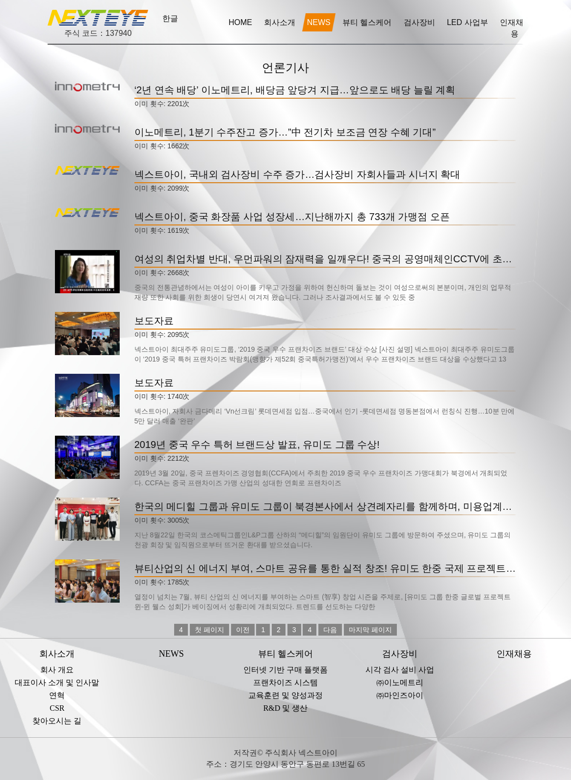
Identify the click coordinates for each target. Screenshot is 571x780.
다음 (330, 630)
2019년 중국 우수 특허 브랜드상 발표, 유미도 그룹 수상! (257, 444)
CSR (57, 708)
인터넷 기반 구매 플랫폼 (285, 670)
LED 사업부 (468, 22)
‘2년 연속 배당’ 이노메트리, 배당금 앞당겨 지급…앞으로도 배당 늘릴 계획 (295, 89)
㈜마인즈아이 (399, 695)
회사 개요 (57, 670)
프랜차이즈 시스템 (285, 682)
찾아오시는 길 (56, 721)
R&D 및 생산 (285, 708)
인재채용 (511, 28)
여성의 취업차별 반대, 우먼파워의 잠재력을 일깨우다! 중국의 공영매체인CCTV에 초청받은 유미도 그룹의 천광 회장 (325, 258)
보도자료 (154, 320)
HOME (240, 22)
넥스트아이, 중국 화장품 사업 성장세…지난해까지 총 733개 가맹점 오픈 (292, 216)
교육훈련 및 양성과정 (285, 695)
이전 (243, 630)
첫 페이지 (209, 630)
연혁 (57, 695)
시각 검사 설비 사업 (399, 670)
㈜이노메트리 (399, 682)
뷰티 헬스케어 (368, 22)
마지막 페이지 (370, 630)
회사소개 (279, 22)
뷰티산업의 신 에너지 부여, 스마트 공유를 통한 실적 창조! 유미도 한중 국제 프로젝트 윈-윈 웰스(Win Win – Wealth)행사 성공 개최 (325, 568)
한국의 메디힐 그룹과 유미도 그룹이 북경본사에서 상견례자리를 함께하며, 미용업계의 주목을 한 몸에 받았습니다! (325, 506)
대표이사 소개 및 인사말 (57, 682)
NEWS (319, 22)
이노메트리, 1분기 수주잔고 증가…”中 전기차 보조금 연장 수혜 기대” (285, 132)
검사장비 (420, 22)
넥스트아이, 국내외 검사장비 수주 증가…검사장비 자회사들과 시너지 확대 (297, 174)
